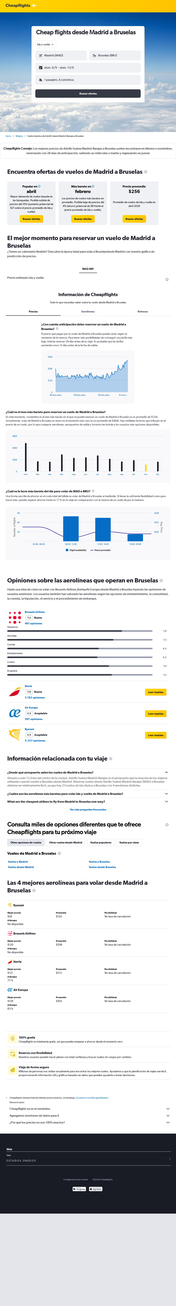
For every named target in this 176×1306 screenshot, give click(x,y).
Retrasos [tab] (143, 308)
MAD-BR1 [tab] (88, 265)
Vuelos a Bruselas (99, 858)
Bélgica (19, 133)
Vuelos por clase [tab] (129, 839)
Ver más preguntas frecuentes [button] (88, 806)
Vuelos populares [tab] (100, 839)
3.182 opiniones (35, 694)
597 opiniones (33, 715)
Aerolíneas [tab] (87, 308)
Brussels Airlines (35, 608)
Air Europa (31, 704)
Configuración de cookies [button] (75, 1176)
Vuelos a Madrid (18, 858)
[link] (31, 216)
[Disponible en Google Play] (79, 1186)
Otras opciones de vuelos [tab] (25, 839)
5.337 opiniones (35, 737)
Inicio (8, 133)
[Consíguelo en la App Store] (95, 1186)
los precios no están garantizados (92, 1094)
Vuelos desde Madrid (21, 864)
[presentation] (145, 169)
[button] (59, 67)
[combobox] (45, 44)
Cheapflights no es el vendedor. (90, 1105)
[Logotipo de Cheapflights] (18, 6)
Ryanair (29, 726)
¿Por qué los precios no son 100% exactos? (90, 1119)
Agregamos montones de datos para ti (90, 1112)
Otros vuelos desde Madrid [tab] (65, 839)
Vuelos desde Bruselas (102, 864)
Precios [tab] (33, 308)
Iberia (28, 683)
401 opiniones (33, 620)
